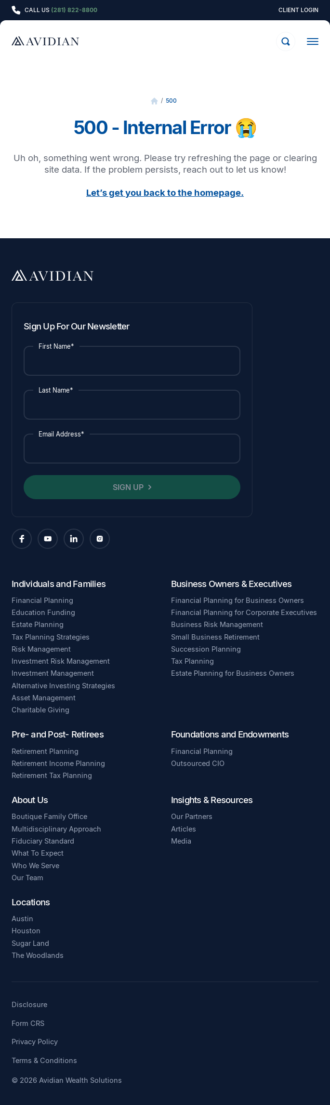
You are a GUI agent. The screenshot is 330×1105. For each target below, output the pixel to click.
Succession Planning (206, 649)
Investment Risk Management (61, 661)
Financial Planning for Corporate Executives (244, 612)
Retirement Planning (45, 751)
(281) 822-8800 (74, 10)
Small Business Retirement (215, 637)
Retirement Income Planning (58, 763)
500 (171, 100)
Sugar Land (30, 943)
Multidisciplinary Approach (56, 829)
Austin (22, 918)
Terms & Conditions (44, 1060)
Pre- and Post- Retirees (58, 734)
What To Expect (38, 853)
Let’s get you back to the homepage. (165, 192)
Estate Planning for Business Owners (232, 673)
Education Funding (43, 612)
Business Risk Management (217, 624)
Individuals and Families (59, 583)
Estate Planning (38, 624)
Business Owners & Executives (231, 583)
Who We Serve (35, 865)
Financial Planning (42, 600)
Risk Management (41, 649)
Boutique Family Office (49, 816)
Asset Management (44, 698)
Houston (26, 931)
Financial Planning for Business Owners (237, 600)
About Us (30, 799)
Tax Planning (192, 661)
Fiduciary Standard (43, 841)
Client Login (298, 10)
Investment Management (53, 673)
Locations (31, 902)
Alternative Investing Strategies (63, 686)
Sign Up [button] (128, 487)
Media (181, 841)
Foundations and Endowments (230, 734)
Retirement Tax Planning (52, 775)
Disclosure (29, 1005)
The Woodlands (38, 955)
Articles (183, 829)
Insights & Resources (212, 799)
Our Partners (191, 816)
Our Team (27, 877)
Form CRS (28, 1023)
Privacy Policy (35, 1042)
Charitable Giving (40, 710)
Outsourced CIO (197, 763)
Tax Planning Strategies (51, 637)
